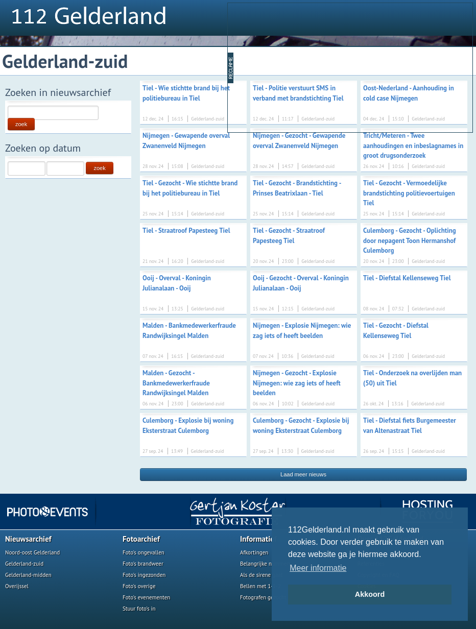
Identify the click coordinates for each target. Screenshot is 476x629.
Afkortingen (254, 552)
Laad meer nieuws (303, 474)
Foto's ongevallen (143, 552)
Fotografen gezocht (263, 597)
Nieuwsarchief (28, 539)
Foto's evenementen (146, 597)
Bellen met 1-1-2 (260, 586)
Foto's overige (139, 586)
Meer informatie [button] (318, 568)
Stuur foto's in (139, 608)
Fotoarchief (141, 539)
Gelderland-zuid (24, 563)
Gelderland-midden (28, 574)
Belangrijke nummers (265, 563)
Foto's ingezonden (144, 574)
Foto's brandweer (143, 563)
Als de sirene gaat (261, 574)
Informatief (258, 539)
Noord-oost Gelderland (32, 552)
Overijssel (17, 586)
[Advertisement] (312, 67)
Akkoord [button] (370, 594)
